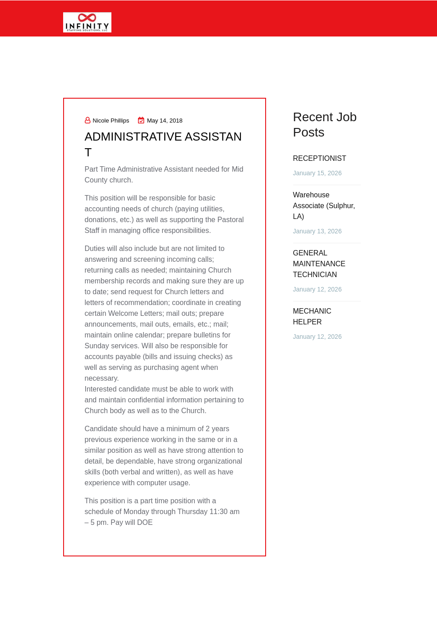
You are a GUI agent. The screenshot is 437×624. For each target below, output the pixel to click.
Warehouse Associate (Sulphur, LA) (324, 205)
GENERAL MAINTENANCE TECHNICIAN (319, 263)
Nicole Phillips (107, 120)
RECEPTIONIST (319, 158)
